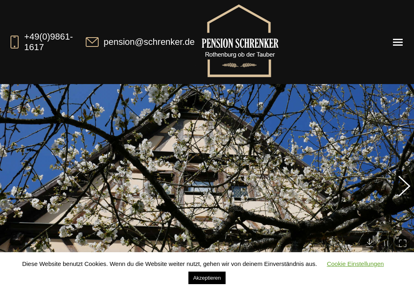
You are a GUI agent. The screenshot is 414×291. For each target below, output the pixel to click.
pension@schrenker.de (139, 42)
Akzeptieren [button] (207, 278)
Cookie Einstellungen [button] (355, 263)
